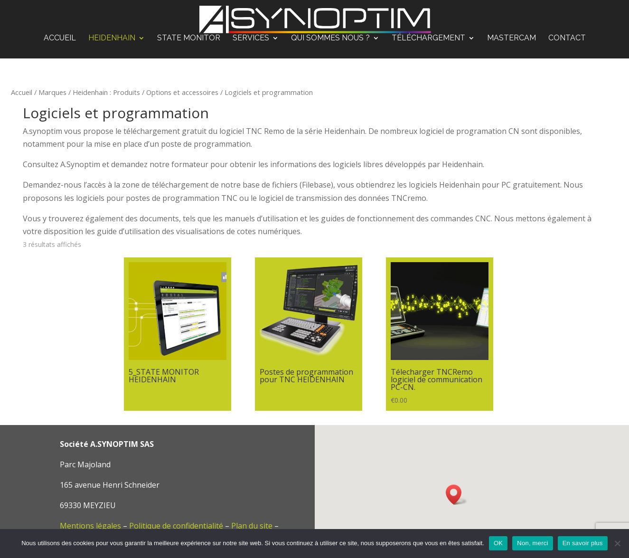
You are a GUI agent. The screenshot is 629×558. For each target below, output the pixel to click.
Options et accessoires (182, 92)
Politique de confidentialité (176, 525)
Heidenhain (111, 38)
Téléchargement (428, 38)
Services (251, 38)
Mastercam (511, 38)
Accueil (60, 38)
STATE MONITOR (188, 38)
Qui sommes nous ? (330, 38)
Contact (567, 38)
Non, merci (532, 543)
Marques (52, 92)
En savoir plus (583, 543)
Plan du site (251, 525)
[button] (457, 494)
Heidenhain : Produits (106, 92)
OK (498, 543)
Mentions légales (90, 525)
